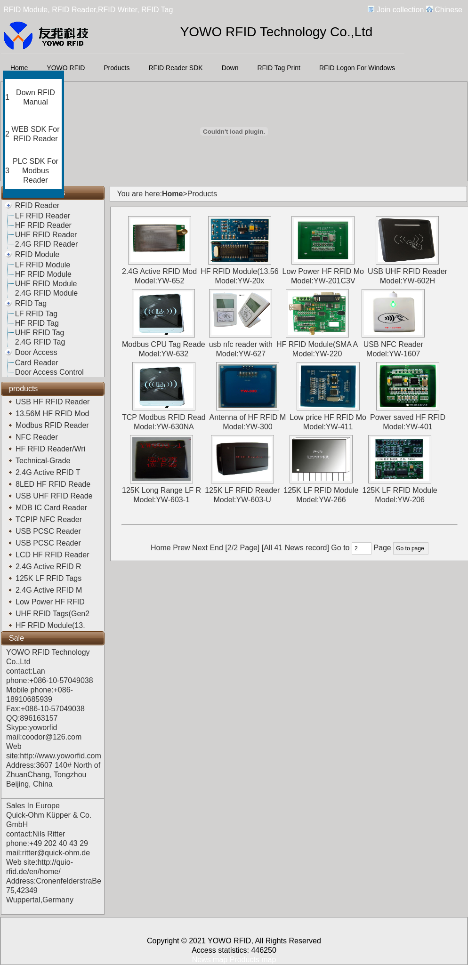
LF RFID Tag (36, 314)
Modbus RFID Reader (53, 425)
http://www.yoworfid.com (60, 756)
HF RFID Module (43, 274)
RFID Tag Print (278, 68)
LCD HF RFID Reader (53, 555)
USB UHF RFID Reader (407, 271)
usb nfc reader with (241, 344)
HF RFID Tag (37, 323)
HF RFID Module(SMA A (317, 344)
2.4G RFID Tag (40, 342)
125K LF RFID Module (320, 490)
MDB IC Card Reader (52, 508)
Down (230, 68)
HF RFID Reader (43, 225)
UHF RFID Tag (40, 333)
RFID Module (37, 254)
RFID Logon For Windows (357, 68)
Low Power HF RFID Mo (323, 271)
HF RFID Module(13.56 (239, 271)
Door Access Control (49, 372)
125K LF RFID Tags (50, 578)
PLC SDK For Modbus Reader (35, 170)
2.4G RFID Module (46, 293)
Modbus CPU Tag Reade (163, 344)
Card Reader (36, 363)
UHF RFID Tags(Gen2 (54, 614)
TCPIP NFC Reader (50, 519)
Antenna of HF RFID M (248, 417)
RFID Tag (31, 303)
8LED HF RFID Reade (54, 484)
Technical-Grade (45, 461)
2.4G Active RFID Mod (159, 271)
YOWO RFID (66, 68)
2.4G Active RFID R (49, 567)
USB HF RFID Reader (54, 402)
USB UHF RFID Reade (55, 496)
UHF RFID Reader (46, 235)
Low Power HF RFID (52, 602)
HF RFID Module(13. (51, 625)
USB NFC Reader (393, 344)
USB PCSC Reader (49, 531)
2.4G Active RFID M (50, 590)
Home (19, 68)
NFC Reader (38, 437)
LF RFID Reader (42, 216)
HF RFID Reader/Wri (52, 449)
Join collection (400, 10)
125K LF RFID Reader (242, 490)
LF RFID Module (42, 265)
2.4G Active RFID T (49, 472)
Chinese (448, 10)
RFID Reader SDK (176, 68)
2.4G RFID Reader (46, 244)
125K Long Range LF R (161, 490)
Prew (181, 548)
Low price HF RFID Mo (328, 417)
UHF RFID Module (46, 284)
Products (116, 68)
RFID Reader (37, 205)
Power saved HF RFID (407, 417)
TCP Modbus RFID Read (164, 417)
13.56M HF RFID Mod (53, 414)
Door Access (36, 352)
